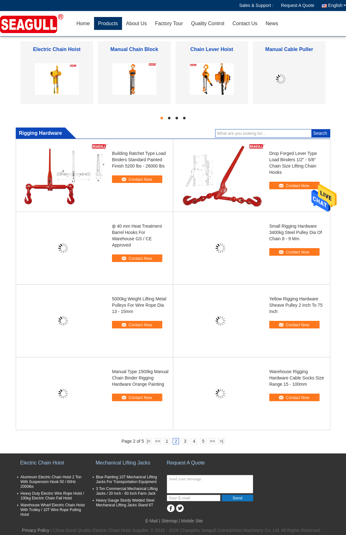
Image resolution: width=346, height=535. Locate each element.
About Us (136, 23)
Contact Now (140, 179)
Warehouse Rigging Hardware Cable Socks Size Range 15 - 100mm (296, 378)
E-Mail (151, 520)
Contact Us (244, 23)
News (271, 23)
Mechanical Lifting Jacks (123, 462)
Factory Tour (169, 23)
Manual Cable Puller (289, 49)
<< (157, 441)
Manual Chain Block (134, 49)
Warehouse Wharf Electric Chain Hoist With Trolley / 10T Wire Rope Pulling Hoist (52, 510)
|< (149, 441)
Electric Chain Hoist (57, 49)
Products (108, 23)
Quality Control (207, 23)
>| (221, 441)
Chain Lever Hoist (211, 49)
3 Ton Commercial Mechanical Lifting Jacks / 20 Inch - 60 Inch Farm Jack (127, 491)
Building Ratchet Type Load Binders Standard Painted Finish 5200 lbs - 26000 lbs (139, 159)
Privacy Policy (35, 530)
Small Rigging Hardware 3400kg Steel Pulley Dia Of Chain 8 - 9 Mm (295, 232)
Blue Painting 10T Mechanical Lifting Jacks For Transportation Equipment (126, 479)
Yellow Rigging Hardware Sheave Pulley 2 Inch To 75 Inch (295, 305)
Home (83, 23)
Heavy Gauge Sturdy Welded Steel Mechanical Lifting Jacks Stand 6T (125, 502)
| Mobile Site (191, 520)
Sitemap (169, 520)
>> (212, 441)
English (337, 5)
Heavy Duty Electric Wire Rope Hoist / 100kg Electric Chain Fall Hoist (52, 495)
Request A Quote (297, 5)
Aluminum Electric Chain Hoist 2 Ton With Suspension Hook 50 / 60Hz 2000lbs (50, 482)
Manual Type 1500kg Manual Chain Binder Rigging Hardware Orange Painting (140, 378)
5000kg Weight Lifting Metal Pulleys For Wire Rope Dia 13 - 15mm (139, 305)
